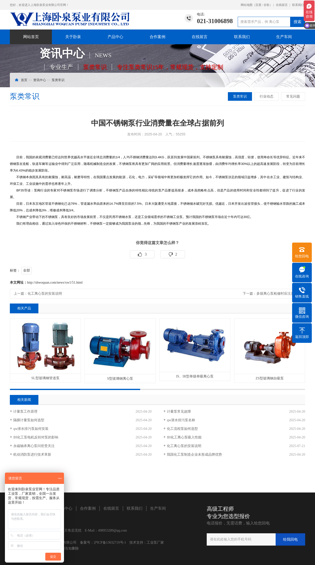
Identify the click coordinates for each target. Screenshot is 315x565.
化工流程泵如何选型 (182, 429)
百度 (258, 5)
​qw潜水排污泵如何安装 (30, 429)
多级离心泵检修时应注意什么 (278, 293)
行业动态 (266, 96)
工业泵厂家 (155, 542)
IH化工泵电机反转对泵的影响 (35, 437)
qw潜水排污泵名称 (181, 420)
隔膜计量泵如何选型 (28, 420)
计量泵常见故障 (179, 411)
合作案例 (157, 37)
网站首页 (31, 37)
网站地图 (246, 5)
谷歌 (266, 5)
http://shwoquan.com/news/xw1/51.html (55, 282)
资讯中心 (39, 80)
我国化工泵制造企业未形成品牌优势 (194, 454)
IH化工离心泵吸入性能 (184, 437)
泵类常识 (58, 80)
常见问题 (293, 96)
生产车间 (284, 37)
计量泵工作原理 (25, 411)
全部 (26, 270)
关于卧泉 (73, 37)
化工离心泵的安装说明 (45, 293)
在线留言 (282, 5)
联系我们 (298, 5)
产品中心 (115, 37)
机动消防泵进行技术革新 (32, 454)
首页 (24, 80)
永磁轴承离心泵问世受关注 (34, 446)
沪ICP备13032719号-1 (110, 542)
